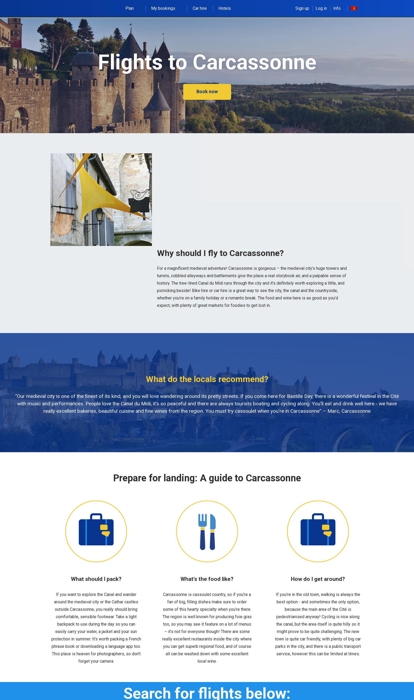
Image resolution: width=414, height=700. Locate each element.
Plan (132, 8)
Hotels (224, 8)
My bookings (166, 8)
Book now (207, 91)
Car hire (200, 8)
